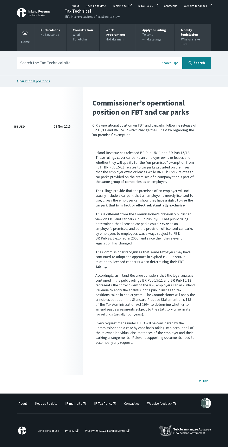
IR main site (120, 6)
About (75, 6)
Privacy (69, 431)
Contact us (170, 6)
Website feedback (195, 6)
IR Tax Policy (145, 6)
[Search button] (196, 63)
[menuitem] (22, 404)
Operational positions (33, 81)
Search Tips (170, 63)
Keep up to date (96, 6)
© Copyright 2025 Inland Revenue (104, 431)
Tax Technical (78, 11)
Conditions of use (48, 431)
